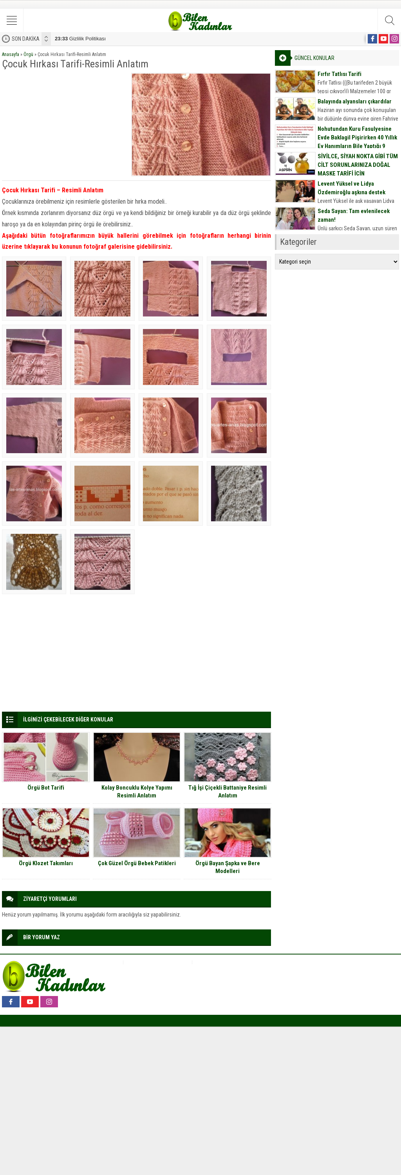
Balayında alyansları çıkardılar (355, 101)
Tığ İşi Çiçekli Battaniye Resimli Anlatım (227, 791)
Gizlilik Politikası (80, 39)
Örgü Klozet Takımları (46, 863)
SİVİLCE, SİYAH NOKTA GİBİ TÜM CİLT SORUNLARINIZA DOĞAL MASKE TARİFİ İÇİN (358, 165)
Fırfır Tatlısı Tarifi (339, 74)
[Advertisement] (64, 122)
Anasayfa (10, 54)
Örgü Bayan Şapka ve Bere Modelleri (227, 867)
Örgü (28, 54)
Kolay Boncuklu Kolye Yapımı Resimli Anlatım (136, 791)
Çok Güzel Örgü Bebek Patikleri (137, 863)
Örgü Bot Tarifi (45, 787)
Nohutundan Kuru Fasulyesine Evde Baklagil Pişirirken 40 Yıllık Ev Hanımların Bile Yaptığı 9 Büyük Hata (357, 141)
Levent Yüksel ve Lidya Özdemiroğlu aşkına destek (351, 188)
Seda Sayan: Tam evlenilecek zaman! (354, 215)
